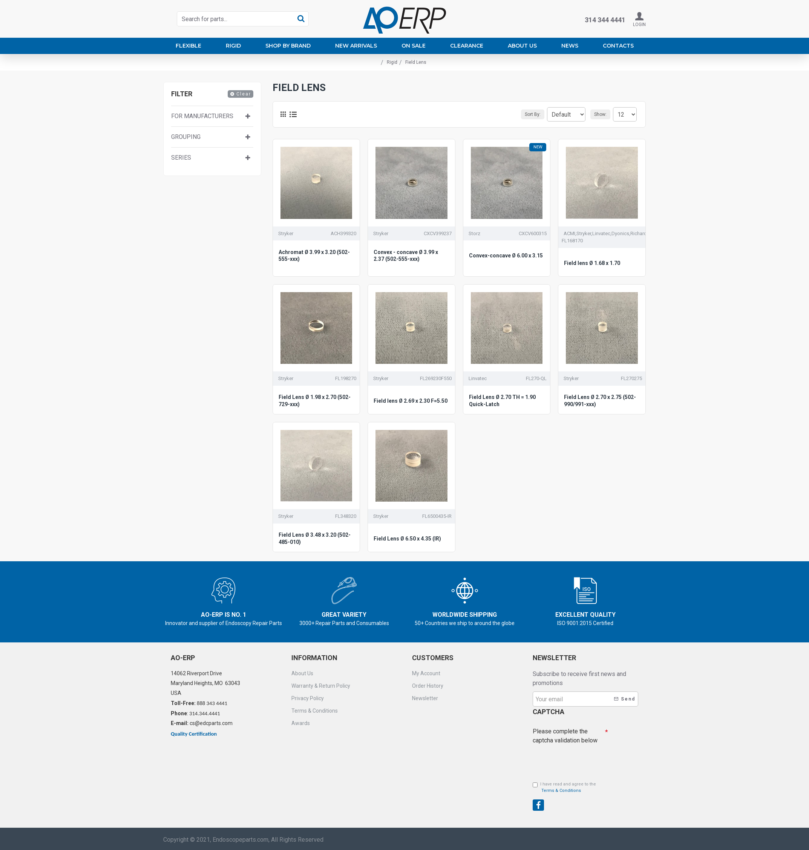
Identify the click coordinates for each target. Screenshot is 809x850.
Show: (602, 114)
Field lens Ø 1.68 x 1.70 (592, 263)
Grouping (186, 136)
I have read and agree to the (564, 788)
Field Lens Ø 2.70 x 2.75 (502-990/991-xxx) (600, 400)
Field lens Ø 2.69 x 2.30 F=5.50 (410, 401)
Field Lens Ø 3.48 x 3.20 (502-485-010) (315, 538)
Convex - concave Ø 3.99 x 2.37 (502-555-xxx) (406, 255)
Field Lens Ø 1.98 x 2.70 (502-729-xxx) (315, 400)
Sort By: (522, 114)
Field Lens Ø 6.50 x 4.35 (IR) (407, 539)
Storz (474, 233)
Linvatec (478, 378)
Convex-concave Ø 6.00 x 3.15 (506, 256)
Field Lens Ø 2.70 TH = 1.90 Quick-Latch (502, 400)
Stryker (285, 233)
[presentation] (585, 758)
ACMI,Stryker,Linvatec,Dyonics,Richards (607, 233)
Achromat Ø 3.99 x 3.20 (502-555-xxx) (314, 255)
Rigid (392, 62)
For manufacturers (202, 116)
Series (181, 157)
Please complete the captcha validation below (565, 734)
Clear (243, 94)
